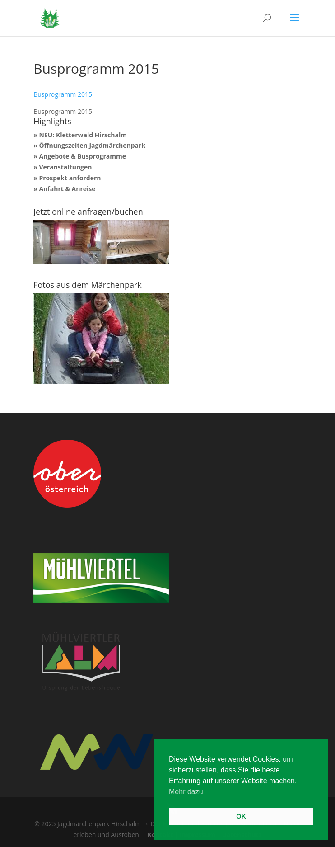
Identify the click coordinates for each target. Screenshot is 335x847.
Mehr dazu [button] (186, 791)
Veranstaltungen (65, 167)
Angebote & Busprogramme (82, 156)
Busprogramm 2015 (62, 94)
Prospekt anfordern (70, 178)
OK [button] (241, 816)
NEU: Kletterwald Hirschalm (82, 135)
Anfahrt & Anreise (67, 188)
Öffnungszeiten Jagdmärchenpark (92, 145)
